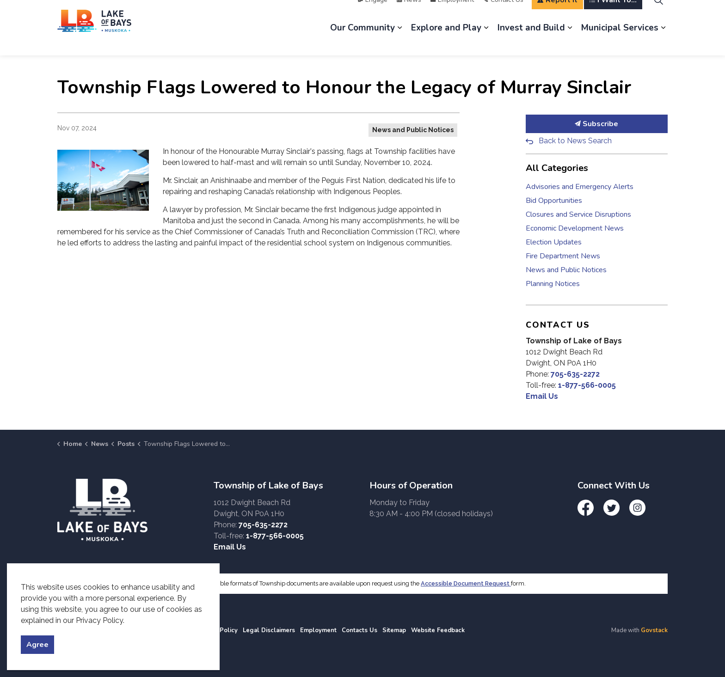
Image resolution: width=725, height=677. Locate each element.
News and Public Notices (413, 130)
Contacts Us (359, 630)
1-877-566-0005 (587, 385)
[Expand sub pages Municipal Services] (663, 41)
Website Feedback (438, 630)
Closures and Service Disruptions (578, 214)
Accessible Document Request (466, 583)
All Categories (557, 168)
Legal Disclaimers (269, 630)
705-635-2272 (575, 374)
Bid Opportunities (554, 200)
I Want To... (613, 14)
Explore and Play (446, 42)
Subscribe (597, 124)
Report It (557, 14)
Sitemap (394, 630)
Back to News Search (575, 140)
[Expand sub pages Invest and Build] (569, 41)
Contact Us (503, 13)
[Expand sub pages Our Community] (399, 41)
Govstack (654, 630)
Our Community (362, 42)
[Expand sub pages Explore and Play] (486, 41)
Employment (452, 13)
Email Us (542, 396)
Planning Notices (553, 284)
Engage (372, 13)
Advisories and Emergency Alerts (579, 187)
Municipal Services (619, 42)
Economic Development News (575, 228)
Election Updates (554, 242)
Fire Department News (563, 256)
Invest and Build (531, 42)
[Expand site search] (658, 14)
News (409, 13)
